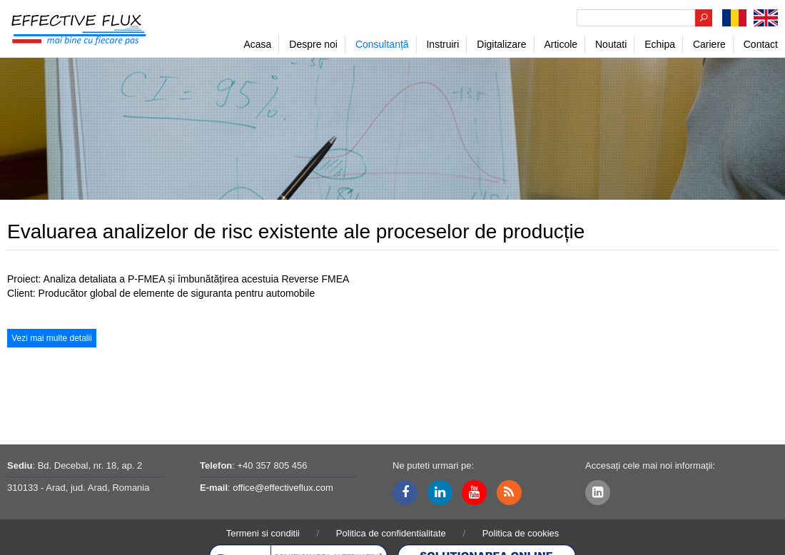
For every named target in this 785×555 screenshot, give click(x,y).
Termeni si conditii (263, 533)
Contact (761, 44)
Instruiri (442, 44)
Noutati (611, 44)
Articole (560, 44)
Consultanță (382, 44)
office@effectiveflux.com (283, 487)
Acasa (257, 44)
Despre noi (313, 44)
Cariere (709, 44)
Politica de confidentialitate (391, 533)
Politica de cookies (520, 533)
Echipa (659, 44)
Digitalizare (501, 44)
